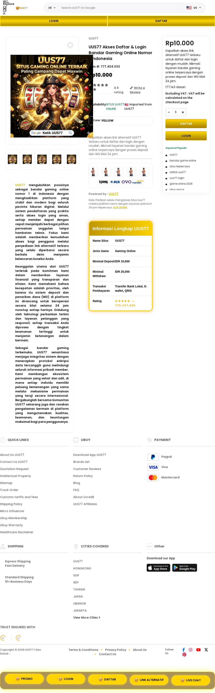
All (50, 8)
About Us (140, 650)
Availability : (97, 106)
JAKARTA (80, 610)
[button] (70, 45)
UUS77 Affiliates (85, 504)
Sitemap (6, 483)
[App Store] (159, 569)
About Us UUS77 (12, 455)
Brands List (81, 462)
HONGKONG (82, 568)
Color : (103, 120)
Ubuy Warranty (11, 525)
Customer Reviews (87, 469)
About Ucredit (83, 497)
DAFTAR (161, 21)
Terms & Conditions (83, 650)
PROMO (24, 679)
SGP (76, 575)
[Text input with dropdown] (121, 8)
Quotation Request (14, 469)
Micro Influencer (12, 511)
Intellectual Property (15, 476)
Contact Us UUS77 (13, 462)
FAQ (76, 490)
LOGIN (53, 21)
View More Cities (86, 617)
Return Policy (83, 476)
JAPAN (78, 596)
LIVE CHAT (191, 680)
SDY (76, 582)
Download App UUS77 (89, 455)
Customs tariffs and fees (19, 497)
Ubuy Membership (13, 518)
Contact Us (107, 654)
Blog (76, 483)
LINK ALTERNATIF (149, 680)
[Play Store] (184, 569)
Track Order (9, 490)
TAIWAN (79, 589)
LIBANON (79, 603)
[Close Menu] (4, 8)
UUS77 (20, 185)
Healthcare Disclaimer (16, 532)
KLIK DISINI (120, 207)
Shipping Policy (11, 504)
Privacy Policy (115, 650)
